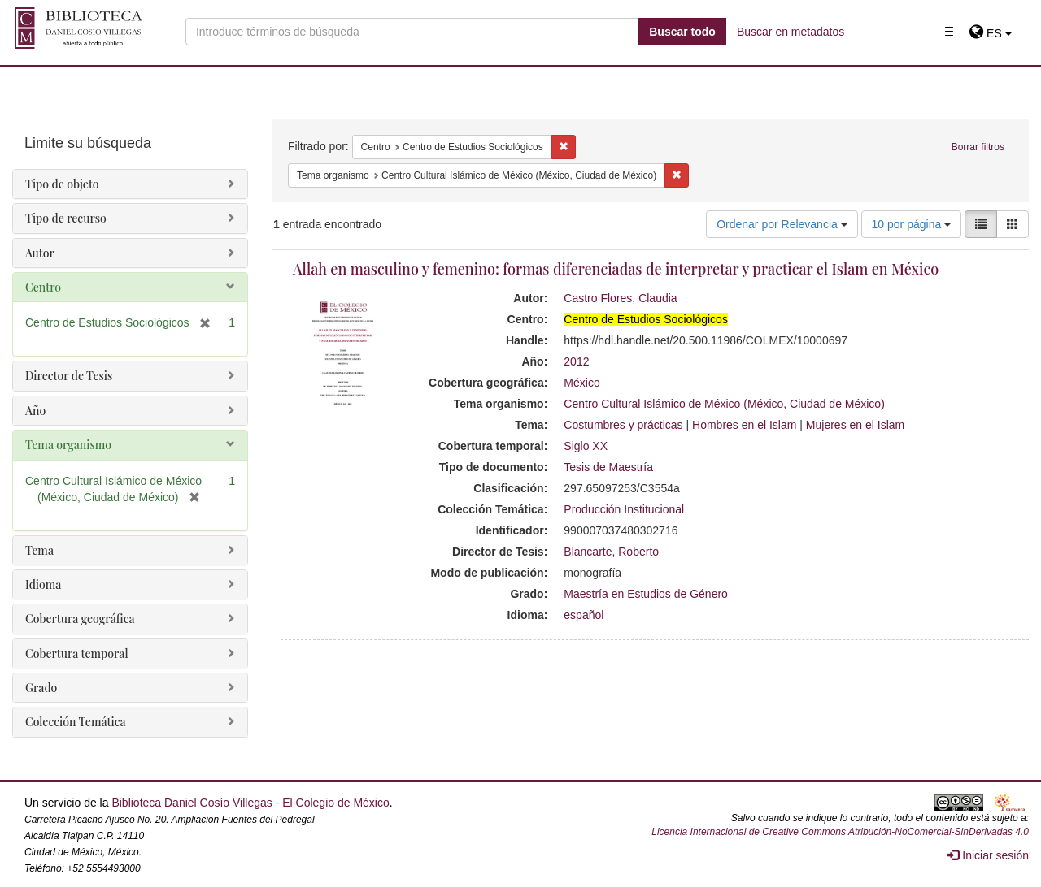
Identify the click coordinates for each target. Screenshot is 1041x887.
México (581, 382)
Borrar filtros (978, 147)
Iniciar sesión (988, 855)
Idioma (43, 584)
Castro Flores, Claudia (620, 298)
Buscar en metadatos (790, 31)
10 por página (912, 224)
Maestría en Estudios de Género (646, 593)
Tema (39, 550)
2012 (576, 361)
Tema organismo (68, 444)
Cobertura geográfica (80, 618)
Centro (43, 287)
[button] (990, 33)
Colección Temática (75, 721)
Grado (41, 687)
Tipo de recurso (66, 218)
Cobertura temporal (76, 653)
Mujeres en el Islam (855, 424)
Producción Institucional (624, 509)
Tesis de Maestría (608, 467)
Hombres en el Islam (744, 424)
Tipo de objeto (62, 184)
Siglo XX (586, 445)
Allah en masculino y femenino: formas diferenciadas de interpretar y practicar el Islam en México (616, 269)
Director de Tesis (68, 375)
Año (35, 410)
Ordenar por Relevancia (782, 224)
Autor (39, 253)
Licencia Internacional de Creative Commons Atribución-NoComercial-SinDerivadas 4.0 (840, 831)
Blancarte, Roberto (611, 551)
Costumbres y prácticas (623, 424)
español (583, 614)
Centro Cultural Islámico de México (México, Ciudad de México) (724, 403)
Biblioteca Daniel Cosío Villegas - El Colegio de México (250, 802)
